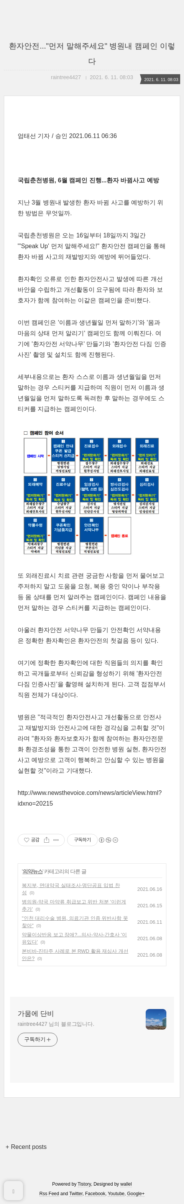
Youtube (116, 1193)
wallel (126, 1184)
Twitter (76, 1193)
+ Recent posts (26, 1147)
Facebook (95, 1193)
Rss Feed (49, 1193)
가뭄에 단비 (36, 1013)
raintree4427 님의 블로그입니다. (56, 1024)
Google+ (136, 1193)
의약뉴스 (33, 871)
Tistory (84, 1184)
